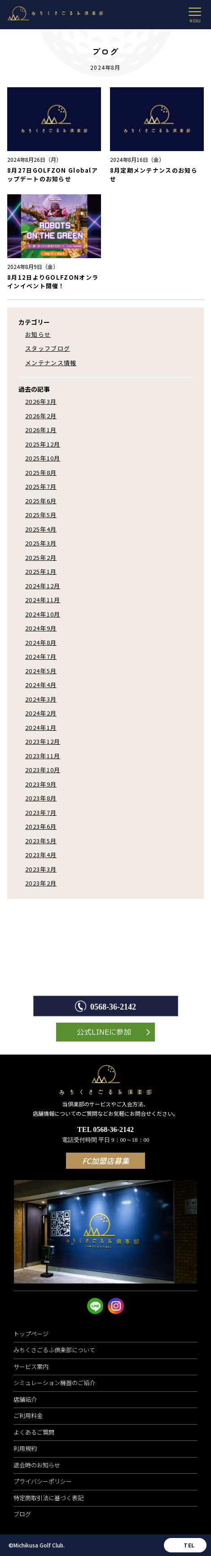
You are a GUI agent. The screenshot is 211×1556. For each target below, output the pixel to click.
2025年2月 (41, 557)
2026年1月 (41, 429)
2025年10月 (42, 458)
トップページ (30, 1333)
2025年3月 (41, 543)
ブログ (22, 1514)
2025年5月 (41, 514)
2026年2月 (41, 415)
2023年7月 (41, 812)
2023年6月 (41, 826)
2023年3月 (41, 869)
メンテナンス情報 (50, 362)
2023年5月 (41, 840)
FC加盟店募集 (105, 1160)
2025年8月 (41, 472)
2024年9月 (41, 628)
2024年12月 (42, 585)
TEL (189, 1545)
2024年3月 (41, 699)
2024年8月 (41, 642)
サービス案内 (30, 1366)
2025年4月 (41, 529)
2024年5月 (41, 670)
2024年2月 (41, 713)
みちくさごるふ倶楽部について (54, 1350)
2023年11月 (42, 755)
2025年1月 (41, 571)
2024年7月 (41, 656)
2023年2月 (41, 883)
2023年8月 (41, 798)
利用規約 (25, 1448)
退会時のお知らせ (36, 1465)
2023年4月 (41, 854)
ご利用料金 (28, 1415)
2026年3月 (41, 401)
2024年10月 (42, 614)
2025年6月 (41, 500)
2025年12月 (42, 444)
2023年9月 (41, 784)
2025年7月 (41, 486)
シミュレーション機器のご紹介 (54, 1382)
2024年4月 (41, 684)
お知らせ (38, 334)
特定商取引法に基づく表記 (48, 1497)
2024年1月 (41, 727)
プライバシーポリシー (42, 1481)
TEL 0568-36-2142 (105, 1135)
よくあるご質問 (33, 1432)
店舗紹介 (25, 1399)
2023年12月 (42, 741)
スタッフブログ (47, 348)
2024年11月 (42, 599)
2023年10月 (42, 769)
